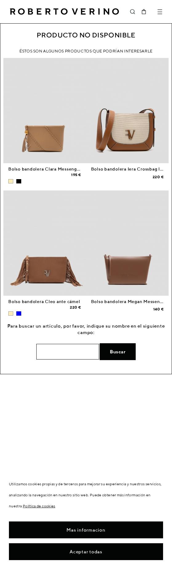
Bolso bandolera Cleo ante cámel (44, 301)
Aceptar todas (86, 551)
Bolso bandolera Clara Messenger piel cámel (56, 169)
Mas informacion (85, 529)
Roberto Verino (64, 11)
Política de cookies (39, 506)
